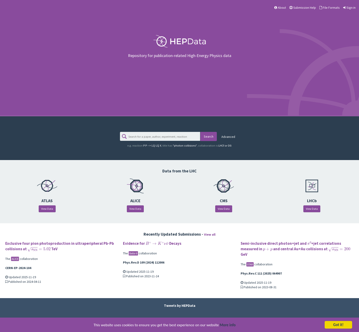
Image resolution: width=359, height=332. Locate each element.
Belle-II (133, 253)
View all (209, 234)
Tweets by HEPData (179, 305)
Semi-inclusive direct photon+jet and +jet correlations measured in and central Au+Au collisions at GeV (295, 249)
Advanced (228, 137)
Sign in (349, 7)
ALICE (15, 259)
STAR (250, 264)
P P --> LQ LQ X (146, 145)
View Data (47, 208)
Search (208, 136)
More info (228, 325)
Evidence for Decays (152, 243)
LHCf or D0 (214, 145)
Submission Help (302, 7)
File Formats (329, 7)
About (280, 7)
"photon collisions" (180, 145)
